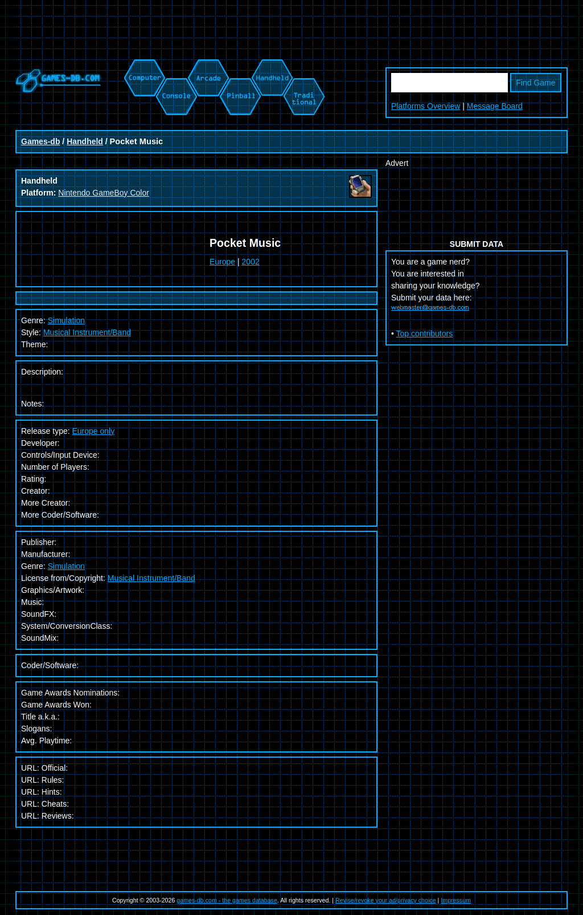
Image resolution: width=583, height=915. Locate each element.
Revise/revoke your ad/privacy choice (385, 900)
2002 (251, 261)
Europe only (93, 431)
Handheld (85, 141)
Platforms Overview (425, 106)
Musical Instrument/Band (87, 332)
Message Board (495, 106)
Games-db (40, 141)
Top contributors (424, 333)
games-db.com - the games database (226, 900)
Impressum (456, 900)
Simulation (66, 566)
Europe (222, 261)
